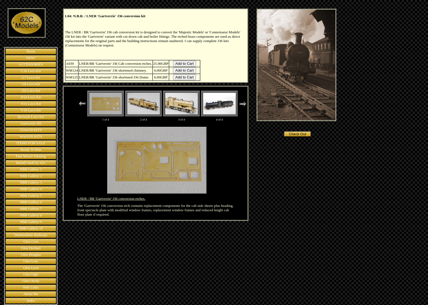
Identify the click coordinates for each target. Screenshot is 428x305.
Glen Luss (30, 261)
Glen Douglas (31, 255)
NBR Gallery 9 (31, 222)
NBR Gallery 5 (31, 195)
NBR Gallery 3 (31, 182)
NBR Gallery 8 (31, 215)
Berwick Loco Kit (31, 117)
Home (30, 51)
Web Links (31, 287)
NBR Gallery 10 (31, 228)
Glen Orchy (31, 281)
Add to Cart (184, 63)
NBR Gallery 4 (31, 189)
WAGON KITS (31, 136)
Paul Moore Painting (31, 156)
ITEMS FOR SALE (30, 143)
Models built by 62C (31, 163)
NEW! (31, 58)
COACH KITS (31, 130)
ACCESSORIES (31, 64)
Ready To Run (30, 150)
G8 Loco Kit (31, 84)
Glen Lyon (31, 268)
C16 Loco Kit (31, 71)
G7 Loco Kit (31, 77)
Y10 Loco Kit (31, 110)
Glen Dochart (31, 248)
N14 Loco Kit (31, 97)
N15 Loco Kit (31, 104)
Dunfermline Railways (30, 235)
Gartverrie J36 (30, 123)
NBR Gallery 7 (31, 209)
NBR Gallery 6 (31, 202)
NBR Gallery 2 (31, 176)
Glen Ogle (30, 274)
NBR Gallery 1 (31, 169)
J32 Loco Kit (30, 91)
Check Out (297, 134)
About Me (30, 294)
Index (31, 300)
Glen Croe (30, 241)
